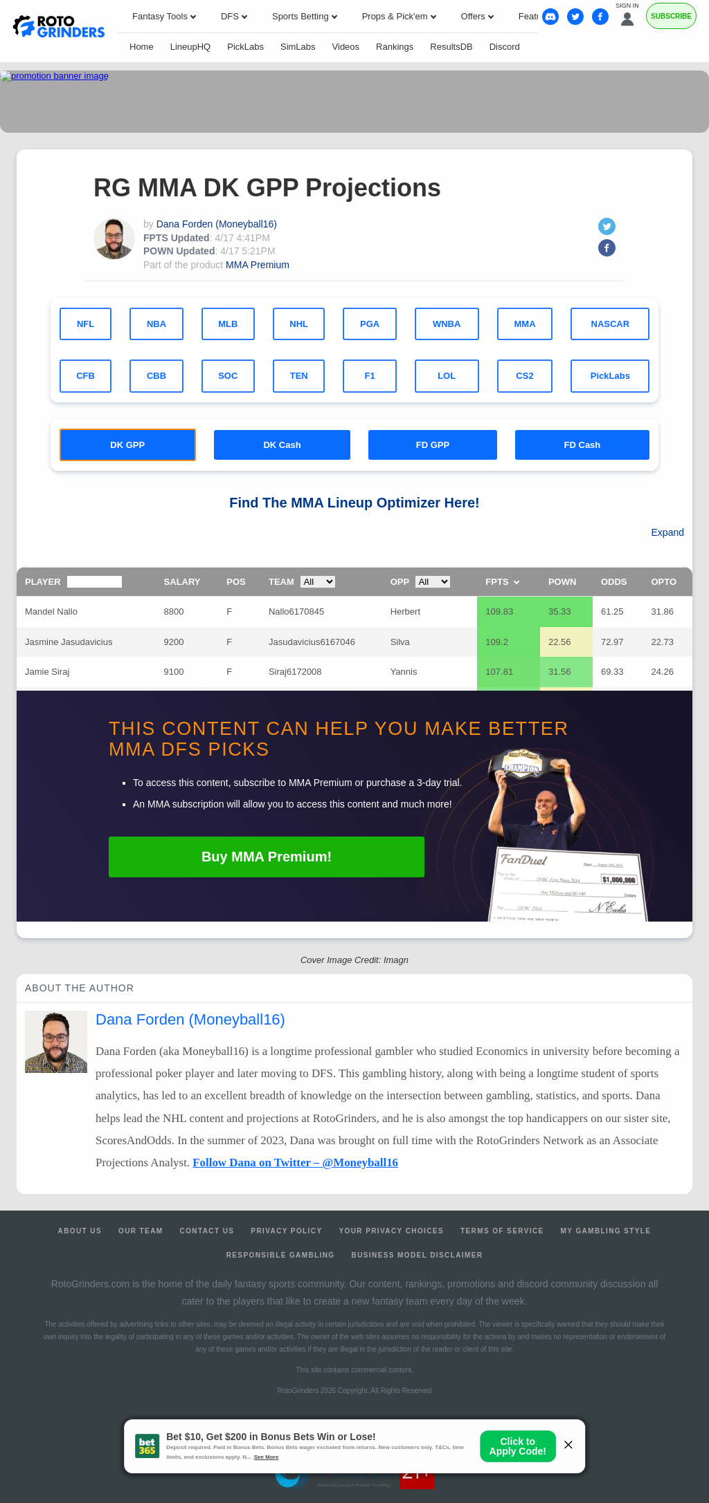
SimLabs (298, 46)
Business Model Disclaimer (417, 1255)
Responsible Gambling (280, 1255)
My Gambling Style (606, 1231)
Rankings (394, 46)
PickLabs (245, 46)
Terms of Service (502, 1231)
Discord (505, 46)
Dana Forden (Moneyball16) (216, 224)
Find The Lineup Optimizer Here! (354, 502)
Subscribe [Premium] (671, 16)
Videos (346, 46)
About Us (80, 1231)
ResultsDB (451, 46)
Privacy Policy (286, 1231)
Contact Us (207, 1231)
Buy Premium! (266, 856)
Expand (668, 532)
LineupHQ (190, 46)
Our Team (140, 1231)
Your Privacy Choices (391, 1231)
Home (141, 46)
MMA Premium (257, 264)
